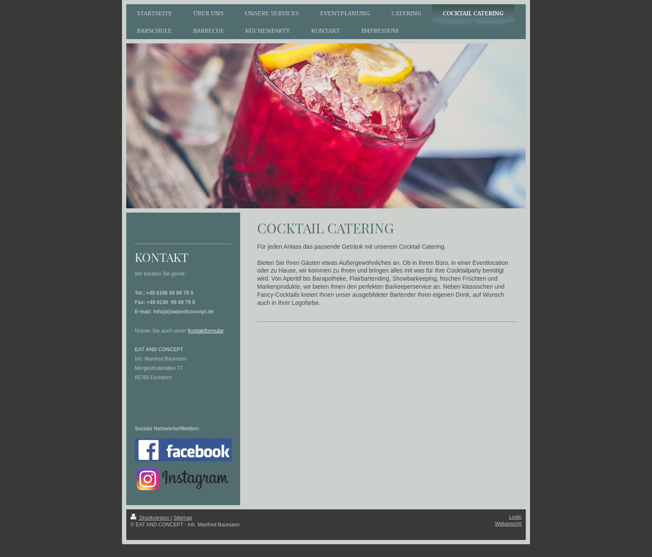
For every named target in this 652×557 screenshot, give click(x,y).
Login (515, 517)
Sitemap (182, 518)
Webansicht (508, 524)
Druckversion (150, 518)
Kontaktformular (206, 331)
